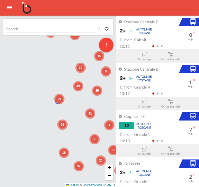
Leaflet (72, 184)
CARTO (110, 184)
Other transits (171, 56)
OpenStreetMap (92, 184)
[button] (59, 99)
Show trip (144, 56)
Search (12, 28)
